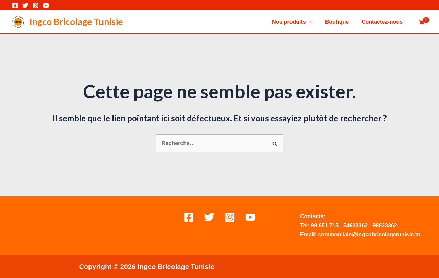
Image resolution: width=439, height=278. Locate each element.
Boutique (339, 22)
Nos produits (296, 22)
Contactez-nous (382, 22)
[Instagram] (36, 5)
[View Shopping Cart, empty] (421, 22)
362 (363, 226)
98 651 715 (325, 226)
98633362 (384, 226)
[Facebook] (15, 5)
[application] (313, 22)
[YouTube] (46, 5)
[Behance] (250, 217)
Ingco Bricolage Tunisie (76, 21)
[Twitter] (25, 5)
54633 (351, 226)
